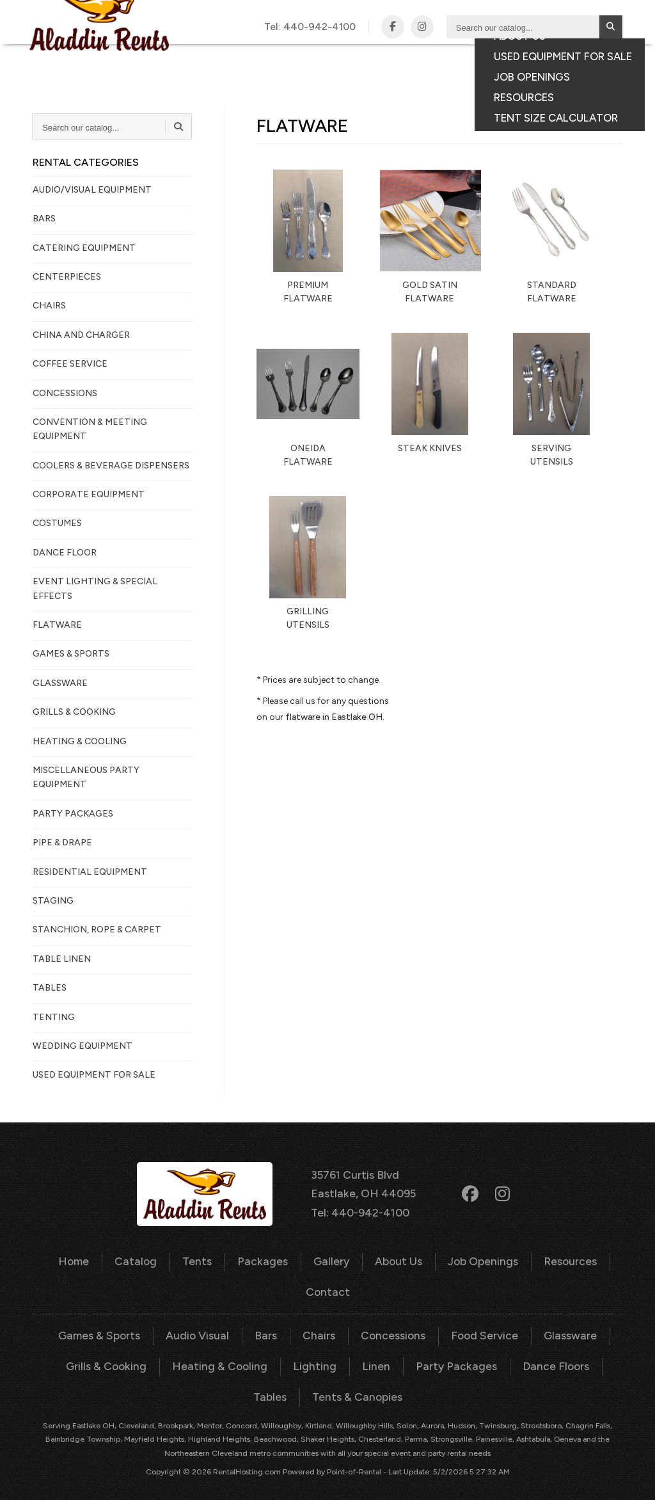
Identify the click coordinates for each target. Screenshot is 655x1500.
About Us (395, 1258)
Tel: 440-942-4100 (362, 1210)
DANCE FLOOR (65, 552)
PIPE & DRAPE (62, 842)
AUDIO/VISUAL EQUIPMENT (92, 189)
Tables (586, 1359)
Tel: (313, 27)
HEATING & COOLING (80, 741)
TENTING (54, 1017)
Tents (342, 58)
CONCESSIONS (65, 393)
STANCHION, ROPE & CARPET (97, 929)
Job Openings (476, 1258)
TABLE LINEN (62, 958)
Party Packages (420, 1359)
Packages (394, 58)
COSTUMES (57, 523)
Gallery (450, 58)
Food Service (478, 1330)
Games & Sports (108, 1330)
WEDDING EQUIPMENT (82, 1046)
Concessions (391, 1330)
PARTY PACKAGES (73, 813)
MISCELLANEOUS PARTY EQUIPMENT (86, 777)
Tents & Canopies (328, 1388)
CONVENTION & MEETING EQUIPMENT (90, 429)
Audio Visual (202, 1330)
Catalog (294, 58)
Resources (559, 1258)
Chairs (319, 1330)
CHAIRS (49, 305)
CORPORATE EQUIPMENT (89, 494)
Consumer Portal (463, 78)
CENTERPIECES (67, 276)
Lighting (288, 1359)
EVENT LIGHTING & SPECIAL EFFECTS (95, 588)
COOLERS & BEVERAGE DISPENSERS (111, 465)
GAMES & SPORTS (71, 653)
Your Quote (558, 78)
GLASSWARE (60, 683)
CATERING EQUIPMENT (84, 248)
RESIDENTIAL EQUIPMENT (90, 871)
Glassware (560, 1330)
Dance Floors (514, 1359)
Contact (573, 58)
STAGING (53, 900)
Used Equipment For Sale (94, 1074)
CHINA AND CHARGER (81, 335)
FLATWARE (57, 624)
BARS (44, 218)
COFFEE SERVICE (70, 363)
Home (85, 1258)
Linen (345, 1359)
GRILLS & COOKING (74, 711)
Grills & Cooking (92, 1359)
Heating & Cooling (199, 1359)
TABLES (50, 987)
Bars (268, 1330)
